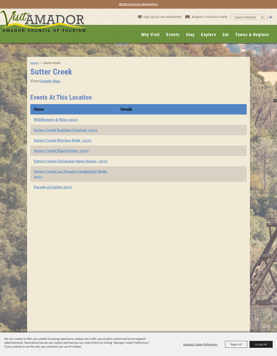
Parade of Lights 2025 (53, 187)
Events (172, 34)
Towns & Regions (252, 34)
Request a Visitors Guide (207, 17)
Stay (190, 34)
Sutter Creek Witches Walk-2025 (62, 140)
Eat (226, 34)
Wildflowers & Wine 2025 (56, 120)
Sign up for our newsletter (160, 17)
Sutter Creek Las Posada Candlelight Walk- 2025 (71, 174)
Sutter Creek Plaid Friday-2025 (61, 151)
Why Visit (150, 34)
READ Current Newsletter (138, 4)
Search (262, 17)
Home (34, 63)
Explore (208, 34)
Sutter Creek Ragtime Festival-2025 (65, 130)
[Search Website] (247, 17)
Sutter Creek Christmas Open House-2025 (71, 161)
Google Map (49, 81)
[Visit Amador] (43, 26)
